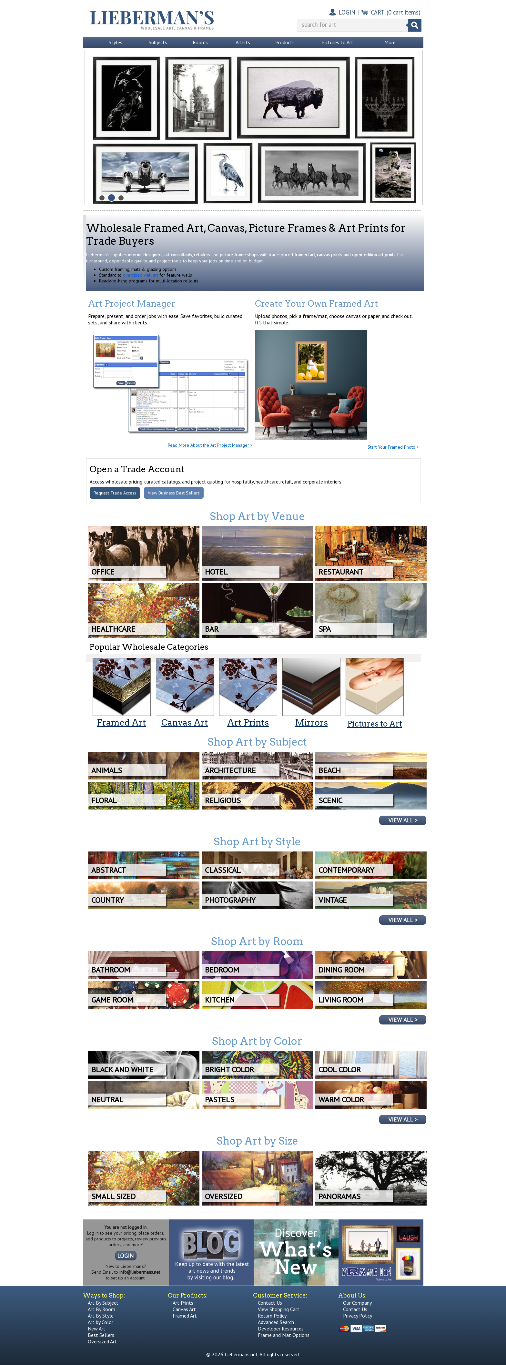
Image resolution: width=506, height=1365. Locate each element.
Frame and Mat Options (283, 1335)
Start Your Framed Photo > (393, 447)
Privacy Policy (357, 1315)
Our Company (357, 1302)
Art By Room (101, 1309)
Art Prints (183, 1302)
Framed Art (185, 1315)
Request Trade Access (115, 493)
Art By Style (101, 1315)
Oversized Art (102, 1341)
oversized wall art (140, 275)
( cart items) (403, 12)
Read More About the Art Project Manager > (210, 445)
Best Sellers (101, 1335)
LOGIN (347, 12)
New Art (97, 1328)
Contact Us (270, 1302)
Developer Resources (281, 1328)
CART (378, 12)
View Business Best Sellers (174, 493)
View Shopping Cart (278, 1309)
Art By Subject (103, 1302)
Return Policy (272, 1315)
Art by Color (100, 1322)
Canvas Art (184, 1309)
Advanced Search (276, 1322)
